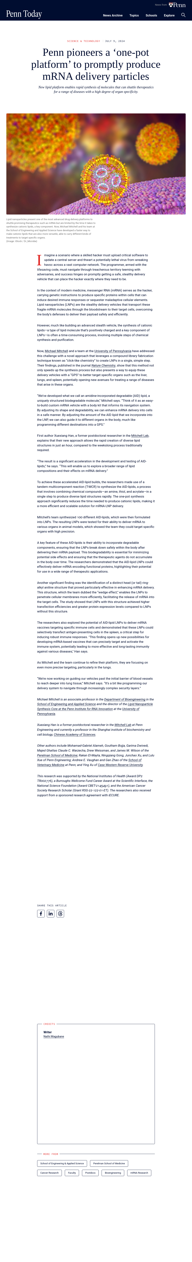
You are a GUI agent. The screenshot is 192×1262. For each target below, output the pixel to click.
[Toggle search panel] (183, 15)
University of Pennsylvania (112, 351)
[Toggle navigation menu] (134, 15)
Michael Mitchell (56, 351)
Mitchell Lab (140, 435)
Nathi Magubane (54, 1036)
